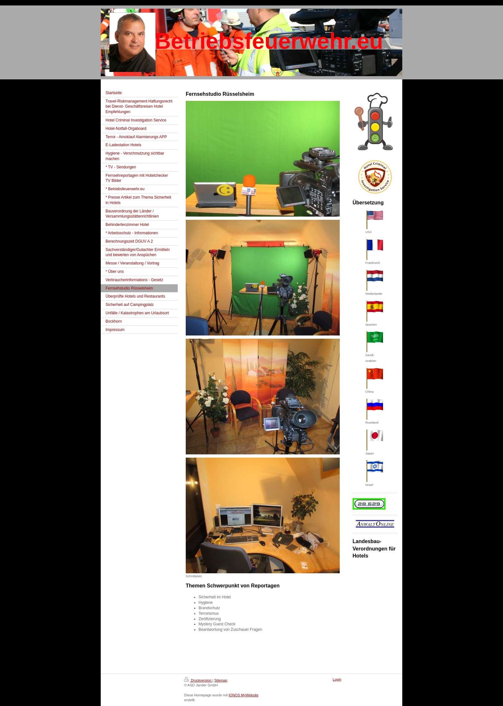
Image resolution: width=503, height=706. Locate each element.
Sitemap (220, 680)
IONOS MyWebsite (244, 695)
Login (337, 679)
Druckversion (198, 680)
